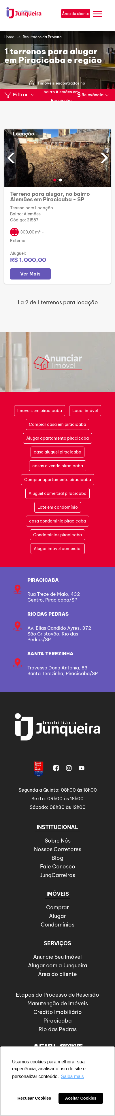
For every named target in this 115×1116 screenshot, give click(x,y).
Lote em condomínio (57, 507)
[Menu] (97, 14)
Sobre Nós (58, 840)
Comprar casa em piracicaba (57, 424)
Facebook (56, 768)
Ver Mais (30, 274)
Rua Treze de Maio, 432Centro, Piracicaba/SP (53, 597)
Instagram (69, 768)
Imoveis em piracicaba (39, 410)
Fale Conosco (57, 866)
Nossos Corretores (57, 849)
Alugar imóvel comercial (58, 548)
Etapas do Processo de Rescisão (57, 994)
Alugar (57, 916)
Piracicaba (43, 580)
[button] (54, 180)
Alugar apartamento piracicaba (57, 438)
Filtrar (20, 94)
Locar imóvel (85, 410)
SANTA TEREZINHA (50, 653)
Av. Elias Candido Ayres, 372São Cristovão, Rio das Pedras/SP (59, 633)
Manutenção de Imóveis (57, 1003)
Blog (57, 858)
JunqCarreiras (57, 875)
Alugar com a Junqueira (57, 965)
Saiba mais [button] (72, 1076)
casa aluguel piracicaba (57, 452)
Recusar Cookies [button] (34, 1098)
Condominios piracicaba (57, 534)
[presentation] (10, 157)
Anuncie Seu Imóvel (57, 957)
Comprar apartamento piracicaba (57, 479)
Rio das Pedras (48, 614)
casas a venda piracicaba (57, 465)
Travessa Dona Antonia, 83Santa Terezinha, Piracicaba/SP (62, 670)
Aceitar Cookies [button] (81, 1098)
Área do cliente (57, 974)
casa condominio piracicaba (57, 521)
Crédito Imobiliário (57, 1012)
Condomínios (57, 924)
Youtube (81, 768)
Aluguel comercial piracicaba (57, 493)
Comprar (57, 907)
